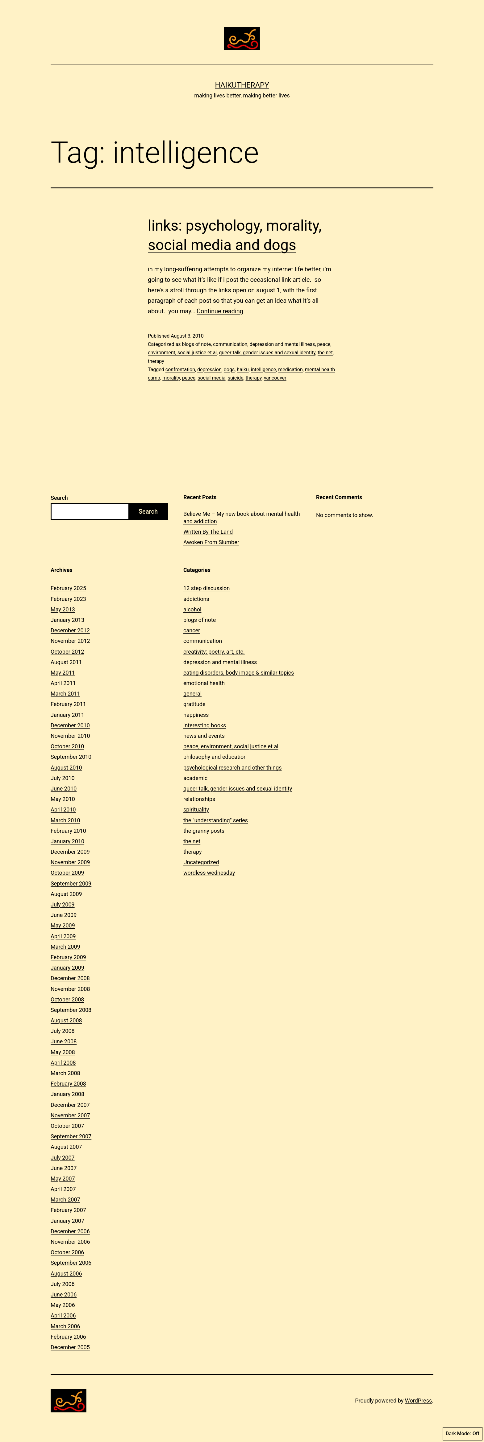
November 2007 (70, 1115)
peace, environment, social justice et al (230, 746)
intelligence (263, 369)
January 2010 (67, 841)
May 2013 (63, 609)
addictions (196, 599)
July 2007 (63, 1157)
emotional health (204, 683)
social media (211, 378)
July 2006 (63, 1284)
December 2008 (70, 978)
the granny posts (203, 831)
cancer (191, 630)
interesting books (204, 725)
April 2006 (63, 1315)
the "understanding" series (215, 820)
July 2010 (63, 778)
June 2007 (64, 1168)
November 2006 (70, 1242)
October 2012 (67, 651)
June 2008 (64, 1041)
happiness (196, 715)
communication (230, 344)
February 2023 (68, 599)
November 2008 (70, 989)
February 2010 (68, 831)
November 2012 (70, 641)
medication (290, 369)
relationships (199, 799)
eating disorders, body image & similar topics (238, 672)
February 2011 (68, 704)
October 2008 (67, 999)
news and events (204, 736)
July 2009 (63, 904)
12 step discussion (206, 588)
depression (209, 369)
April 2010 (63, 809)
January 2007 (67, 1221)
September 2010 (71, 757)
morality (171, 378)
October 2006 (67, 1252)
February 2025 (68, 588)
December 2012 (70, 630)
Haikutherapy (242, 85)
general (192, 693)
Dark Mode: (462, 1433)
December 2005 (70, 1347)
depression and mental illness (282, 344)
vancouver (275, 378)
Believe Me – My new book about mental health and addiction (241, 517)
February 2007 (68, 1210)
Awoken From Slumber (211, 542)
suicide (236, 378)
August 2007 (66, 1147)
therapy (156, 361)
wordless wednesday (209, 872)
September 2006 (71, 1262)
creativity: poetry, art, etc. (214, 651)
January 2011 (67, 715)
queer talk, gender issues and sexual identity (267, 352)
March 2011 (65, 693)
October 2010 (67, 746)
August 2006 (66, 1273)
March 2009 (65, 946)
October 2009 (67, 872)
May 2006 (63, 1305)
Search (59, 498)
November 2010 (70, 736)
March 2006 (65, 1326)
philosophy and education (215, 757)
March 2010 (65, 820)
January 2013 (67, 620)
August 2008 (66, 1020)
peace (188, 378)
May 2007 (63, 1178)
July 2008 (63, 1031)
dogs (229, 369)
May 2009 (63, 925)
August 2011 (66, 662)
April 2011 (63, 683)
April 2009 (63, 936)
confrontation (180, 369)
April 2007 (63, 1189)
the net (325, 352)
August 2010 (66, 767)
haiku (242, 369)
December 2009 (70, 851)
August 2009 (66, 894)
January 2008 (67, 1094)
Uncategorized (201, 862)
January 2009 (67, 967)
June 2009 (64, 915)
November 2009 (70, 862)
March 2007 (65, 1199)
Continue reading (220, 311)
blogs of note (196, 344)
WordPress (418, 1400)
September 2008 (71, 1010)
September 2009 (71, 883)
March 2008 (65, 1073)
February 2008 (68, 1083)
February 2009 (68, 957)
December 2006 (70, 1231)
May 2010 (63, 799)
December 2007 (70, 1105)
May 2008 (63, 1052)
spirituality (196, 809)
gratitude (194, 704)
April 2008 (63, 1062)
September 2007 (71, 1136)
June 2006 (64, 1294)
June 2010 (64, 788)
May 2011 (63, 672)
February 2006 (68, 1336)
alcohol (192, 609)
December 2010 (70, 725)
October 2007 (67, 1126)
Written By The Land (208, 531)
